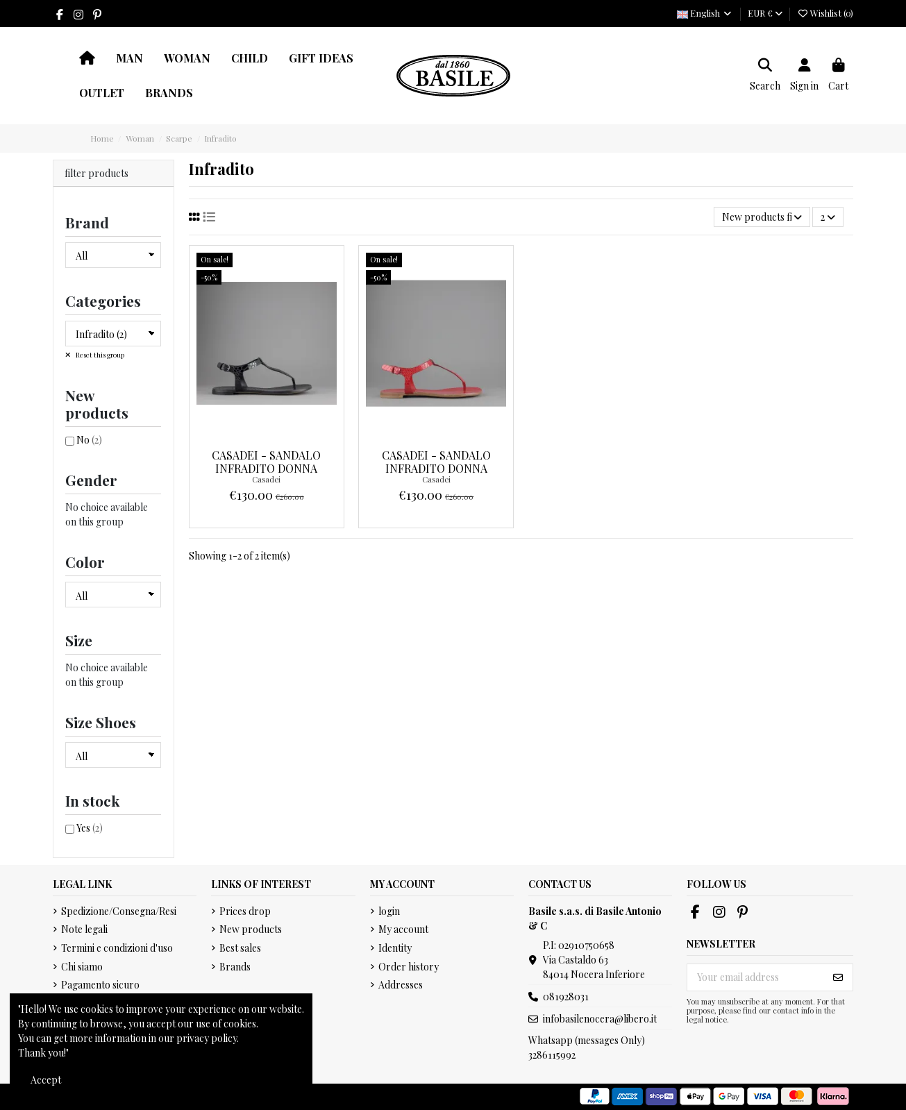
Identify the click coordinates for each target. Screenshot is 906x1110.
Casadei (266, 479)
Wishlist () (825, 13)
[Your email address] (755, 977)
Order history (408, 966)
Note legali (84, 929)
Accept (46, 1079)
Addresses (400, 984)
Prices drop (245, 911)
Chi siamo (82, 966)
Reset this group (99, 355)
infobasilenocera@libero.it (600, 1018)
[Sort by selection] (762, 217)
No (89, 439)
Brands (235, 966)
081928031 (566, 996)
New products (250, 929)
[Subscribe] (838, 977)
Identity (395, 948)
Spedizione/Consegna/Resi (118, 911)
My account (403, 929)
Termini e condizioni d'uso (117, 948)
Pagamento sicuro (100, 984)
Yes (89, 827)
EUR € (765, 13)
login (389, 911)
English (705, 13)
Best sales (240, 948)
